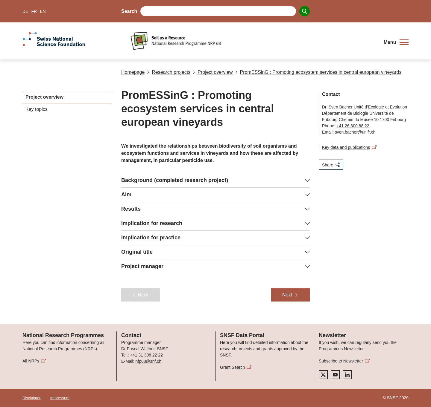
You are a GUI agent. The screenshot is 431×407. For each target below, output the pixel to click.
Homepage (133, 72)
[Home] (253, 41)
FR (34, 11)
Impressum (59, 398)
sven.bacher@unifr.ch (355, 132)
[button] (396, 42)
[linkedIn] (347, 374)
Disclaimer (31, 398)
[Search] (304, 11)
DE (25, 11)
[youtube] (335, 374)
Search (129, 11)
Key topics (36, 109)
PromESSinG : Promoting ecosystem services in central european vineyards (318, 72)
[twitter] (323, 374)
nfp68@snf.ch (148, 361)
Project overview (213, 72)
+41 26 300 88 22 (352, 125)
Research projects (168, 72)
